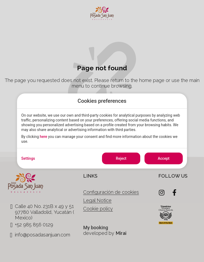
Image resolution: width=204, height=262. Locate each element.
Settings (28, 158)
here (43, 136)
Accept (163, 158)
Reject (121, 158)
